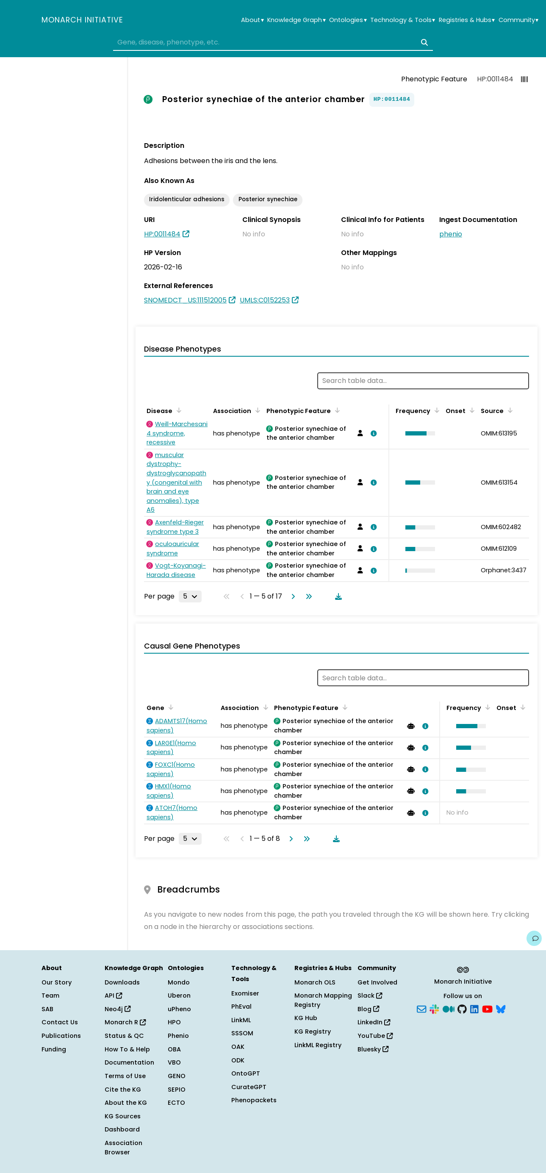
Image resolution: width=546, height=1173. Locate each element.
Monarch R (125, 1022)
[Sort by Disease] (177, 410)
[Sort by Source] (509, 410)
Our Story (57, 982)
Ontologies (347, 20)
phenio (450, 234)
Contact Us (60, 1022)
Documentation (129, 1062)
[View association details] (372, 433)
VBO (174, 1062)
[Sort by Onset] (471, 410)
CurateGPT (248, 1087)
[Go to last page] (307, 596)
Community (518, 20)
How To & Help (127, 1049)
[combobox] (273, 42)
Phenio (178, 1036)
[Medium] (449, 1008)
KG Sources (123, 1116)
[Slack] (434, 1008)
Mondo (179, 982)
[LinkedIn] (474, 1008)
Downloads (122, 982)
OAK (237, 1047)
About (252, 20)
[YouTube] (487, 1008)
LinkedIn (374, 1022)
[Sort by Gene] (169, 707)
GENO (177, 1076)
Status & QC (124, 1036)
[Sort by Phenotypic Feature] (336, 410)
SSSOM (242, 1033)
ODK (237, 1060)
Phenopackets (254, 1100)
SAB (47, 1009)
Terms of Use (125, 1076)
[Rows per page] (190, 596)
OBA (174, 1049)
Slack (370, 995)
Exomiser (245, 993)
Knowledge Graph (296, 20)
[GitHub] (462, 1008)
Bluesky (373, 1049)
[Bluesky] (500, 1008)
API (113, 995)
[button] (418, 433)
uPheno (179, 1009)
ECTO (176, 1102)
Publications (61, 1036)
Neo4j (117, 1009)
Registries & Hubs (467, 20)
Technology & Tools (402, 20)
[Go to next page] (291, 596)
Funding (54, 1049)
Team (50, 995)
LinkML (241, 1020)
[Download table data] (336, 596)
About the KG (126, 1102)
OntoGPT (245, 1073)
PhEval (241, 1006)
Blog (368, 1009)
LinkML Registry (317, 1045)
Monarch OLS (314, 982)
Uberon (179, 995)
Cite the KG (123, 1089)
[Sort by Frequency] (435, 410)
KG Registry (312, 1031)
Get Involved (377, 982)
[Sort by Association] (256, 410)
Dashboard (122, 1129)
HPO (174, 1022)
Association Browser (123, 1147)
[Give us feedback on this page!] (534, 938)
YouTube (375, 1036)
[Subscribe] (421, 1008)
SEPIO (177, 1089)
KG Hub (305, 1018)
